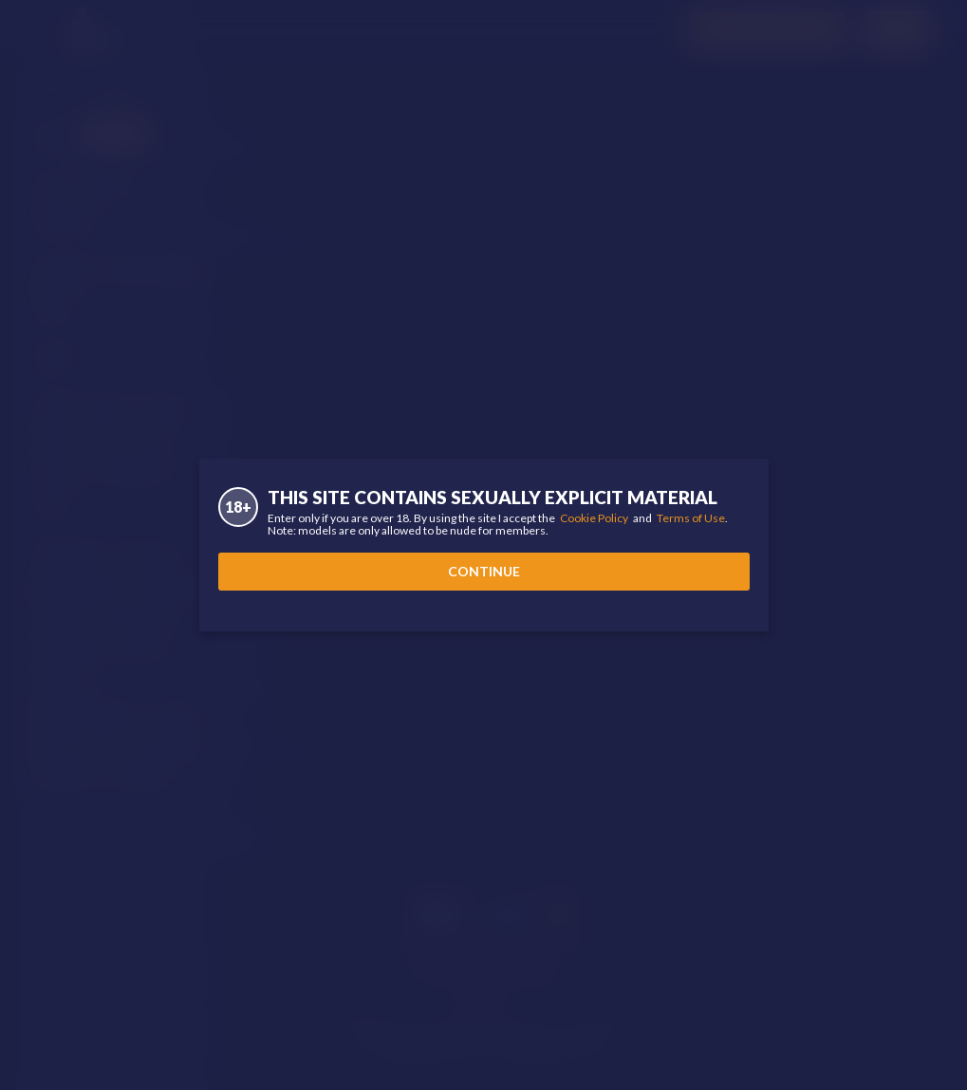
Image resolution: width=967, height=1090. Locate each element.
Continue (484, 571)
